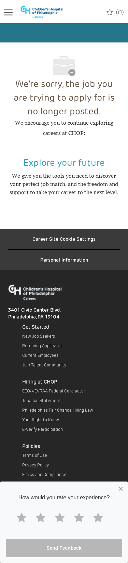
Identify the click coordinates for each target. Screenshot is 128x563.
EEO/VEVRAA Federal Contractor (53, 390)
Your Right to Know (40, 419)
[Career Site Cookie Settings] (64, 239)
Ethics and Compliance (44, 474)
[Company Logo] (45, 11)
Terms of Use (34, 455)
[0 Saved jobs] (115, 11)
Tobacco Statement (41, 400)
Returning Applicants (42, 345)
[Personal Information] (64, 260)
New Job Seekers (38, 336)
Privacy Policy (35, 464)
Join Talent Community (44, 364)
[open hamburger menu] (8, 11)
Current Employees (40, 355)
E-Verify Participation (42, 429)
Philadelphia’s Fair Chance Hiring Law (57, 410)
